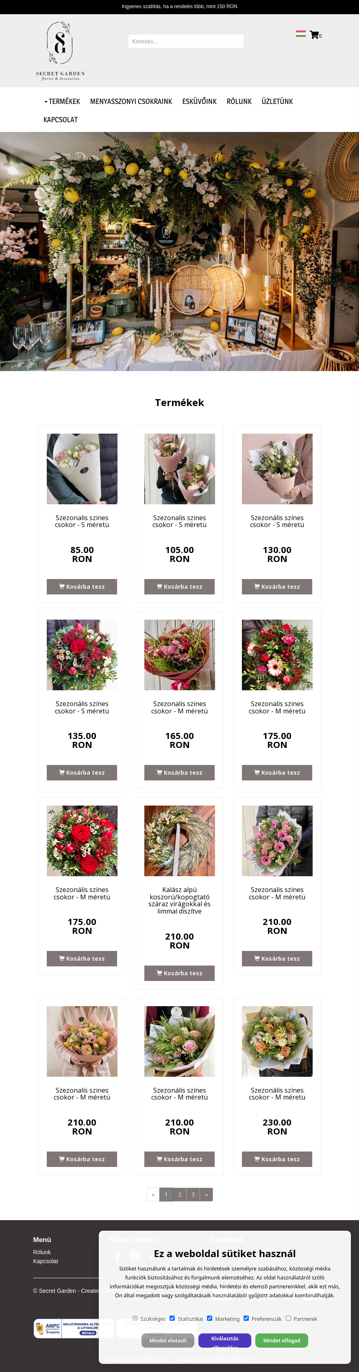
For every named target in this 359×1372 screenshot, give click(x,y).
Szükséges (149, 1318)
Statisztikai (186, 1318)
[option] (179, 251)
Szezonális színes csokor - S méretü (277, 521)
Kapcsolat (61, 119)
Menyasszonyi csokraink (131, 101)
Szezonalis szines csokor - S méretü (82, 521)
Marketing (223, 1318)
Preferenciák (262, 1318)
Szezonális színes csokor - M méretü (82, 893)
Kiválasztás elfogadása (225, 1341)
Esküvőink (199, 101)
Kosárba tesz (82, 586)
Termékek (62, 101)
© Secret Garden (54, 1291)
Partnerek (302, 1318)
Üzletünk (277, 101)
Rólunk (239, 101)
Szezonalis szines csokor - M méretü (179, 707)
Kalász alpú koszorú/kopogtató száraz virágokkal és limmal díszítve (179, 900)
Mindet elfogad (281, 1340)
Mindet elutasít (168, 1340)
